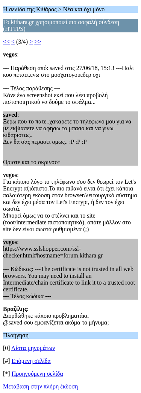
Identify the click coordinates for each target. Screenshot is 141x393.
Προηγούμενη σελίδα (37, 373)
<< (6, 41)
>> (37, 41)
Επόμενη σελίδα (31, 361)
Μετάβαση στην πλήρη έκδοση (40, 386)
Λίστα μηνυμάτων (33, 348)
